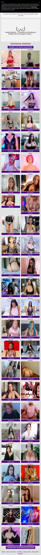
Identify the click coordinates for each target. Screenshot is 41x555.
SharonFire (10, 49)
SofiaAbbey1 (11, 360)
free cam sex (30, 358)
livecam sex (10, 88)
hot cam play (30, 88)
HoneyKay (30, 256)
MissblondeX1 (11, 91)
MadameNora (11, 194)
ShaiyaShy (30, 194)
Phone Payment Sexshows (26, 14)
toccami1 (11, 174)
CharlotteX (11, 381)
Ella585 (30, 215)
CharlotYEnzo (30, 464)
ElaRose (10, 111)
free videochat (11, 524)
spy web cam (11, 420)
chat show (30, 213)
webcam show (11, 461)
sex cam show (11, 337)
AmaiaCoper (30, 298)
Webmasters (20, 553)
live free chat (11, 233)
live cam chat (11, 482)
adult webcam (30, 109)
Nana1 (10, 402)
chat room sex (11, 109)
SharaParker (30, 111)
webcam (11, 254)
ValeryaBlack (30, 70)
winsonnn (11, 277)
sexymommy (11, 256)
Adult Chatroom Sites (15, 14)
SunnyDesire (11, 153)
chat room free (30, 379)
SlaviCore (30, 422)
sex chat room (11, 503)
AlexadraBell (30, 277)
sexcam (10, 296)
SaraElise (30, 132)
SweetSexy (10, 236)
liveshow (11, 275)
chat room (30, 441)
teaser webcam (30, 192)
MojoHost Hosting (27, 551)
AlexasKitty (10, 215)
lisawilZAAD (30, 443)
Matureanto (10, 422)
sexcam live (30, 544)
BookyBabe (30, 402)
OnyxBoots (30, 484)
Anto (11, 526)
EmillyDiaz (11, 298)
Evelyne (30, 526)
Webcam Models (35, 551)
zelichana (30, 174)
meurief (11, 464)
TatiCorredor (30, 236)
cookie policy (34, 7)
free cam (11, 171)
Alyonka (30, 339)
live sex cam (30, 171)
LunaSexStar (30, 319)
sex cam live (11, 130)
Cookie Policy (20, 551)
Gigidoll (30, 153)
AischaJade (10, 443)
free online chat (30, 337)
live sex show (11, 399)
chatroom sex (30, 275)
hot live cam (11, 68)
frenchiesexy (11, 70)
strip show (30, 254)
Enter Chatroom (16, 43)
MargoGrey (10, 319)
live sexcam (10, 192)
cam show (10, 441)
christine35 (30, 49)
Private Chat (26, 43)
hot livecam (30, 420)
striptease (30, 316)
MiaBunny (11, 505)
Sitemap (3, 551)
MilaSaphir (10, 339)
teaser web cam (30, 233)
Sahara (30, 91)
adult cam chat (10, 316)
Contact (7, 551)
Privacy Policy (13, 551)
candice (30, 505)
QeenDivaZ (30, 360)
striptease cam (30, 296)
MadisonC (11, 132)
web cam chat (30, 524)
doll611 (30, 381)
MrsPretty (11, 484)
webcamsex (30, 68)
